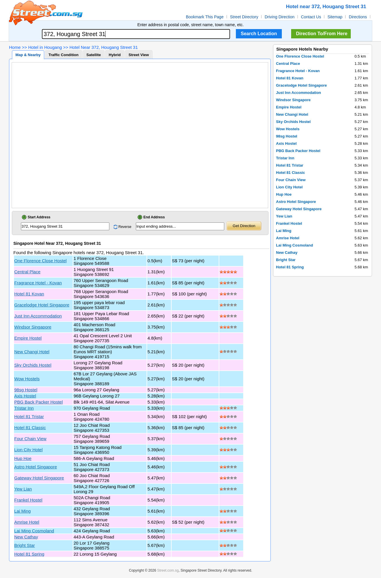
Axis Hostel (25, 395)
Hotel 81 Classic (30, 427)
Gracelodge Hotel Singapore (41, 304)
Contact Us (311, 17)
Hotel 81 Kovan (29, 293)
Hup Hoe (22, 458)
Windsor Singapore (32, 326)
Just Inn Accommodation (38, 315)
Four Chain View (30, 438)
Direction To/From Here (322, 33)
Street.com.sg (168, 570)
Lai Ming (22, 511)
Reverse (124, 227)
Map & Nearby (28, 55)
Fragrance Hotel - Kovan (38, 282)
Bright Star (24, 545)
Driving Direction (280, 17)
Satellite (93, 55)
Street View (139, 55)
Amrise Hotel (26, 522)
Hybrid (115, 55)
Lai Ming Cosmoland (34, 530)
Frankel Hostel (28, 499)
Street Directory (244, 17)
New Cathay (26, 536)
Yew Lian (23, 488)
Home (15, 47)
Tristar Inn (24, 408)
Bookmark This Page (205, 17)
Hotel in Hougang (45, 47)
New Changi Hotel (31, 351)
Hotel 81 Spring (29, 554)
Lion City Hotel (28, 449)
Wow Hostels (27, 378)
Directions (358, 17)
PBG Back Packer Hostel (38, 401)
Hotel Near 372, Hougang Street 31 (104, 47)
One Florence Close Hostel (40, 260)
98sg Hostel (25, 389)
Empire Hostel (28, 338)
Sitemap (334, 17)
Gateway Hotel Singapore (39, 477)
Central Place (27, 271)
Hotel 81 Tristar (29, 416)
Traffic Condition (64, 55)
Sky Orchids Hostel (32, 365)
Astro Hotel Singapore (35, 466)
